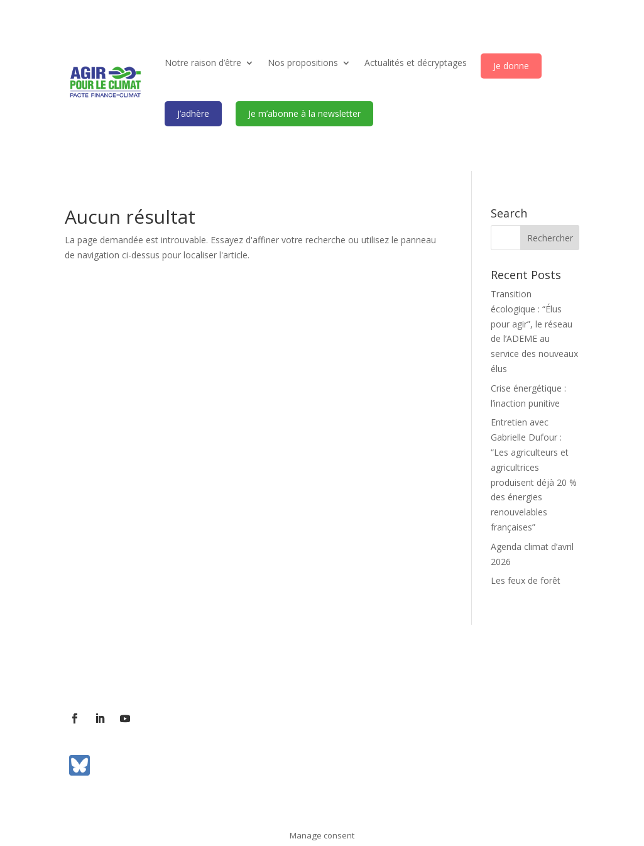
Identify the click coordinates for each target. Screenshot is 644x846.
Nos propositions (303, 63)
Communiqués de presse (303, 674)
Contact (147, 674)
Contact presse (208, 674)
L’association (91, 674)
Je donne (511, 66)
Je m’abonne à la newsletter (304, 113)
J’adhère (193, 113)
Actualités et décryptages (415, 63)
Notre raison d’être (203, 63)
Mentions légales (402, 674)
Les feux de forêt (525, 580)
